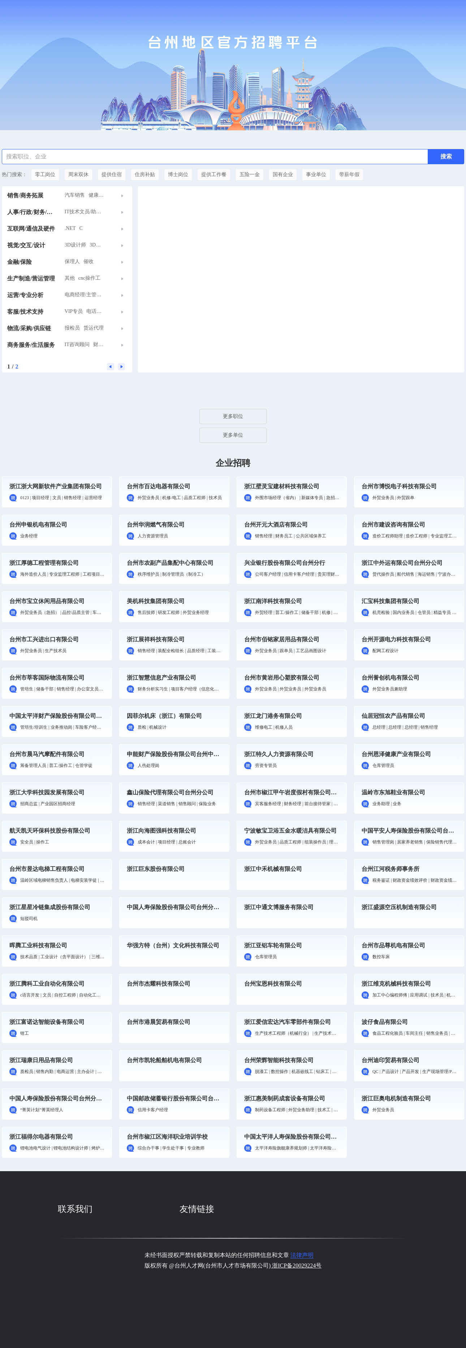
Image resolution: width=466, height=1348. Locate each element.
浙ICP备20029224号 (296, 1265)
